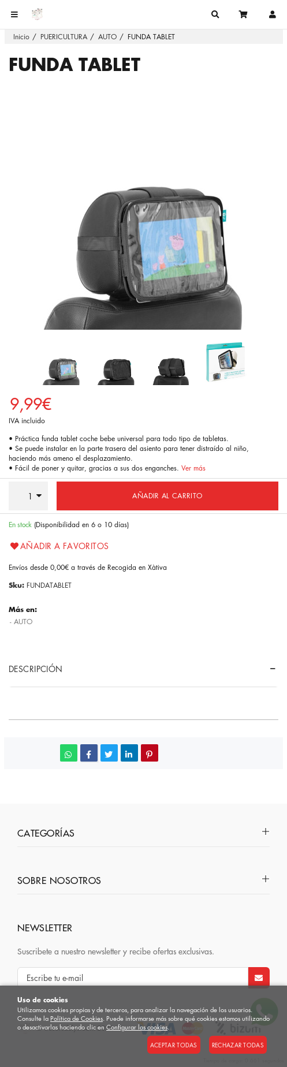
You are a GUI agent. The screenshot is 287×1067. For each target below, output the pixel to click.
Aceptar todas (173, 1044)
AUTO (23, 621)
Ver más (193, 468)
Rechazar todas (238, 1044)
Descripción (36, 668)
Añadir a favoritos (59, 546)
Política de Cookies (76, 1018)
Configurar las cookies (136, 1027)
